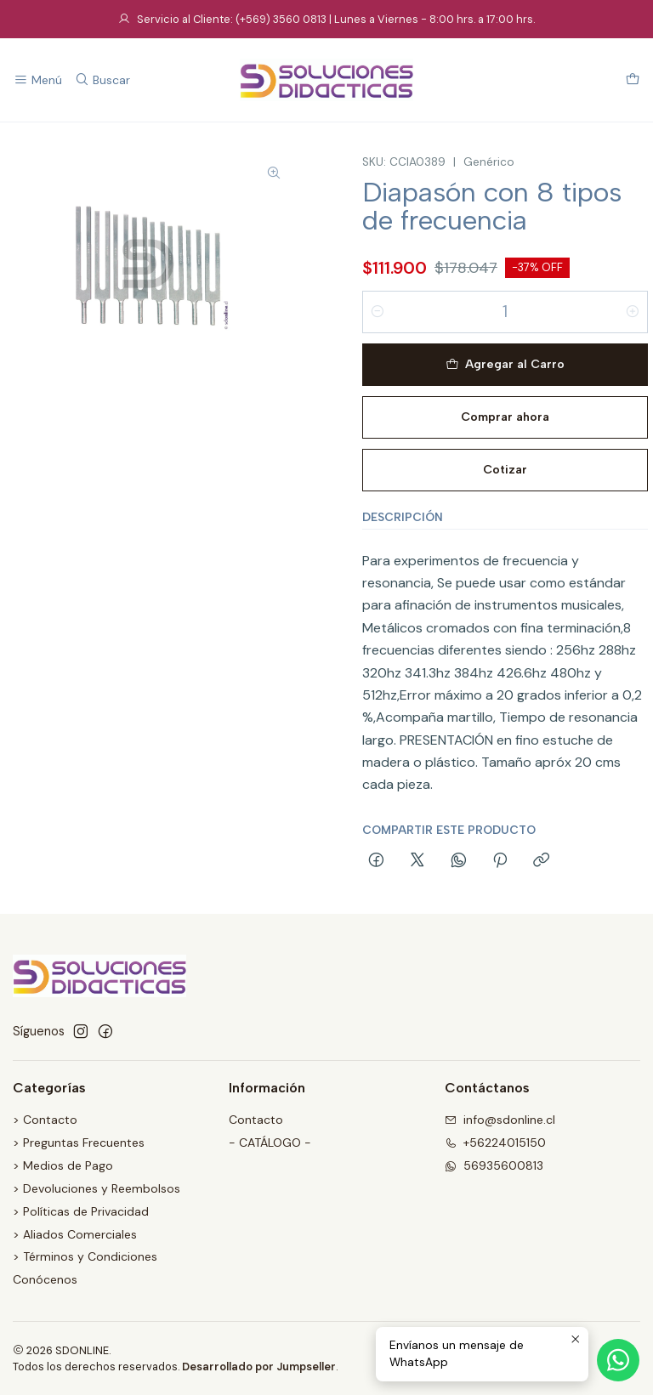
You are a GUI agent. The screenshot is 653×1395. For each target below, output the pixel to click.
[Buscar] (102, 80)
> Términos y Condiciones (85, 1256)
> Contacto (45, 1119)
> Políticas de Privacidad (81, 1211)
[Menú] (37, 80)
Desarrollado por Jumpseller (259, 1366)
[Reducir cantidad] (377, 312)
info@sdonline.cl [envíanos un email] (500, 1119)
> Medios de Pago (63, 1165)
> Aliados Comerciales (75, 1234)
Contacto (256, 1119)
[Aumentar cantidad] (632, 312)
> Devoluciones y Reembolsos (96, 1188)
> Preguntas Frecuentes (79, 1142)
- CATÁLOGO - (270, 1142)
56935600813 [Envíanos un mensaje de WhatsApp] (494, 1165)
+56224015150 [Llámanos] (495, 1142)
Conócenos (45, 1279)
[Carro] (632, 80)
